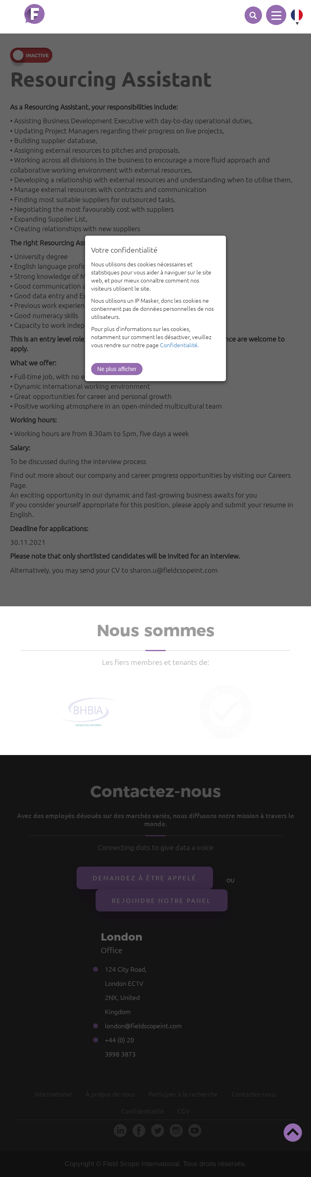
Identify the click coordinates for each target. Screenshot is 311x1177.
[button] (293, 1132)
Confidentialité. (179, 345)
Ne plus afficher (116, 369)
